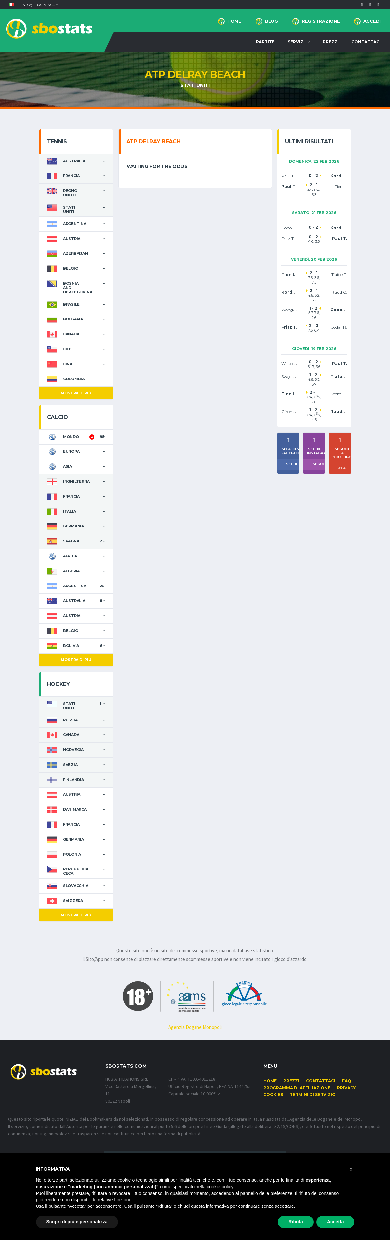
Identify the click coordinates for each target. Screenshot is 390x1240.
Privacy (346, 1087)
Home (234, 21)
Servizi (296, 41)
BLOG (271, 21)
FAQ (346, 1080)
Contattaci (366, 41)
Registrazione (321, 21)
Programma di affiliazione (296, 1087)
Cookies (273, 1094)
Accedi (372, 21)
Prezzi (331, 41)
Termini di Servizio (313, 1094)
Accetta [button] (335, 1221)
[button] (11, 4)
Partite (265, 41)
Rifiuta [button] (295, 1221)
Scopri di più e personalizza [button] (77, 1221)
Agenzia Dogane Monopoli (195, 1027)
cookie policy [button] (220, 1186)
